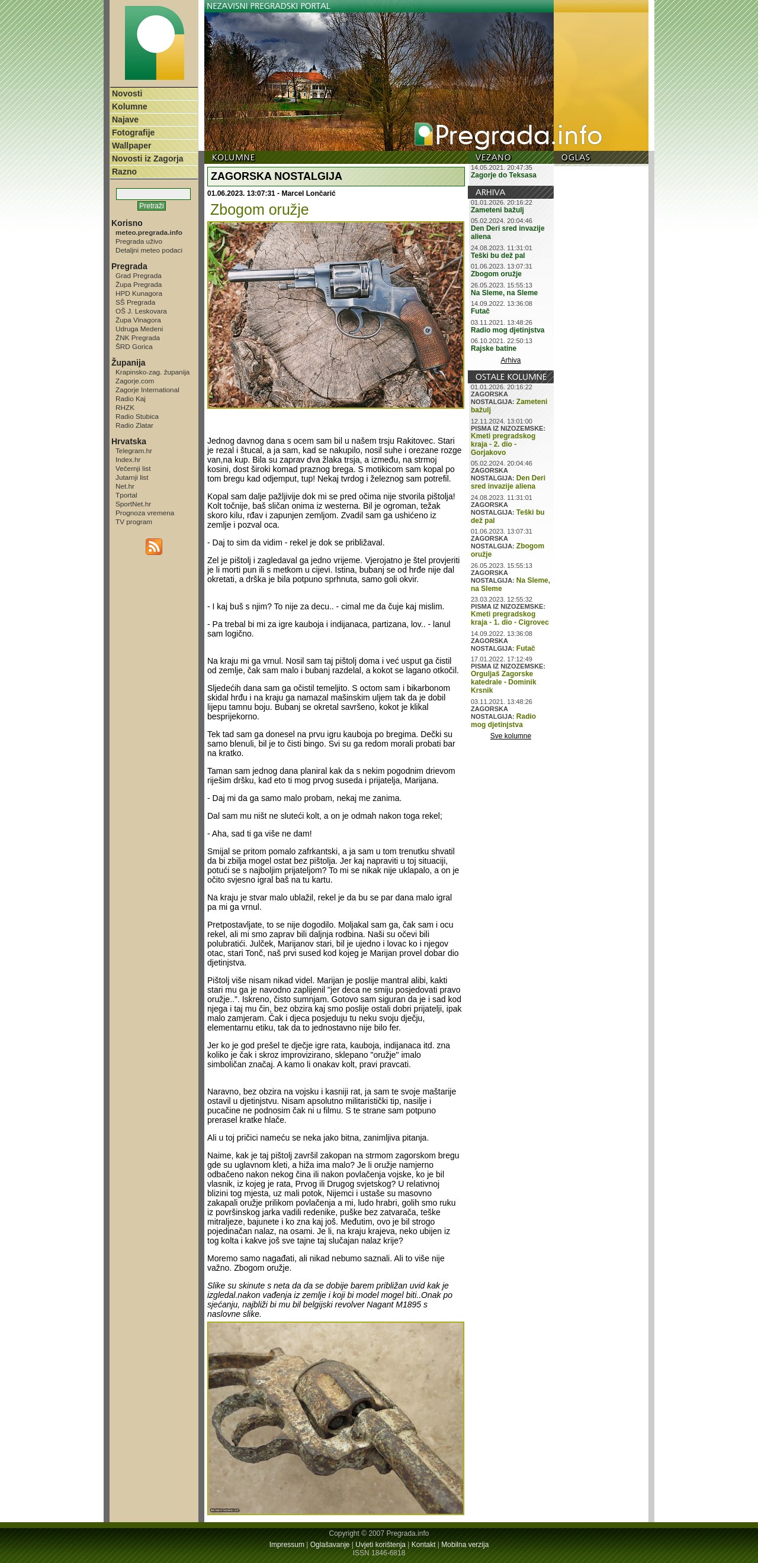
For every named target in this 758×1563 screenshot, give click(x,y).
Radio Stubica (137, 416)
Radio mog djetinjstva (508, 330)
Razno (124, 171)
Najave (125, 119)
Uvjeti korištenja (380, 1545)
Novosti (127, 93)
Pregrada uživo (138, 241)
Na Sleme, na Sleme (504, 293)
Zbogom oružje (496, 274)
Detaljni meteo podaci (148, 250)
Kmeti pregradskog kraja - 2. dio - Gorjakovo (503, 444)
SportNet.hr (133, 504)
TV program (133, 521)
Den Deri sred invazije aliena (508, 482)
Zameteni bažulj (497, 210)
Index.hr (127, 459)
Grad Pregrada (138, 275)
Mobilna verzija (465, 1545)
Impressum (286, 1545)
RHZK (124, 407)
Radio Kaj (130, 398)
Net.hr (124, 486)
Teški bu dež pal (498, 255)
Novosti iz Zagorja (148, 158)
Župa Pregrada (138, 284)
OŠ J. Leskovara (141, 311)
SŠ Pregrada (135, 302)
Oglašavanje (330, 1545)
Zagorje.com (134, 381)
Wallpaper (131, 145)
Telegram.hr (133, 450)
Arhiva (511, 360)
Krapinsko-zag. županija (152, 372)
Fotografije (133, 132)
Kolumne (129, 106)
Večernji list (132, 468)
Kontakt (424, 1545)
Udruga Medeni (139, 328)
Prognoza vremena (144, 512)
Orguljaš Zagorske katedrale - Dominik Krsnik (504, 682)
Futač (480, 311)
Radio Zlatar (134, 425)
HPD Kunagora (138, 293)
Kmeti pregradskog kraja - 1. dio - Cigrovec (510, 618)
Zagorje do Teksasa (504, 175)
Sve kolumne (510, 736)
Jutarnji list (132, 477)
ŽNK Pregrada (137, 337)
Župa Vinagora (138, 320)
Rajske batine (493, 348)
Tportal (126, 495)
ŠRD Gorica (134, 346)
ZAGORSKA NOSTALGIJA (276, 176)
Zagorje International (147, 389)
